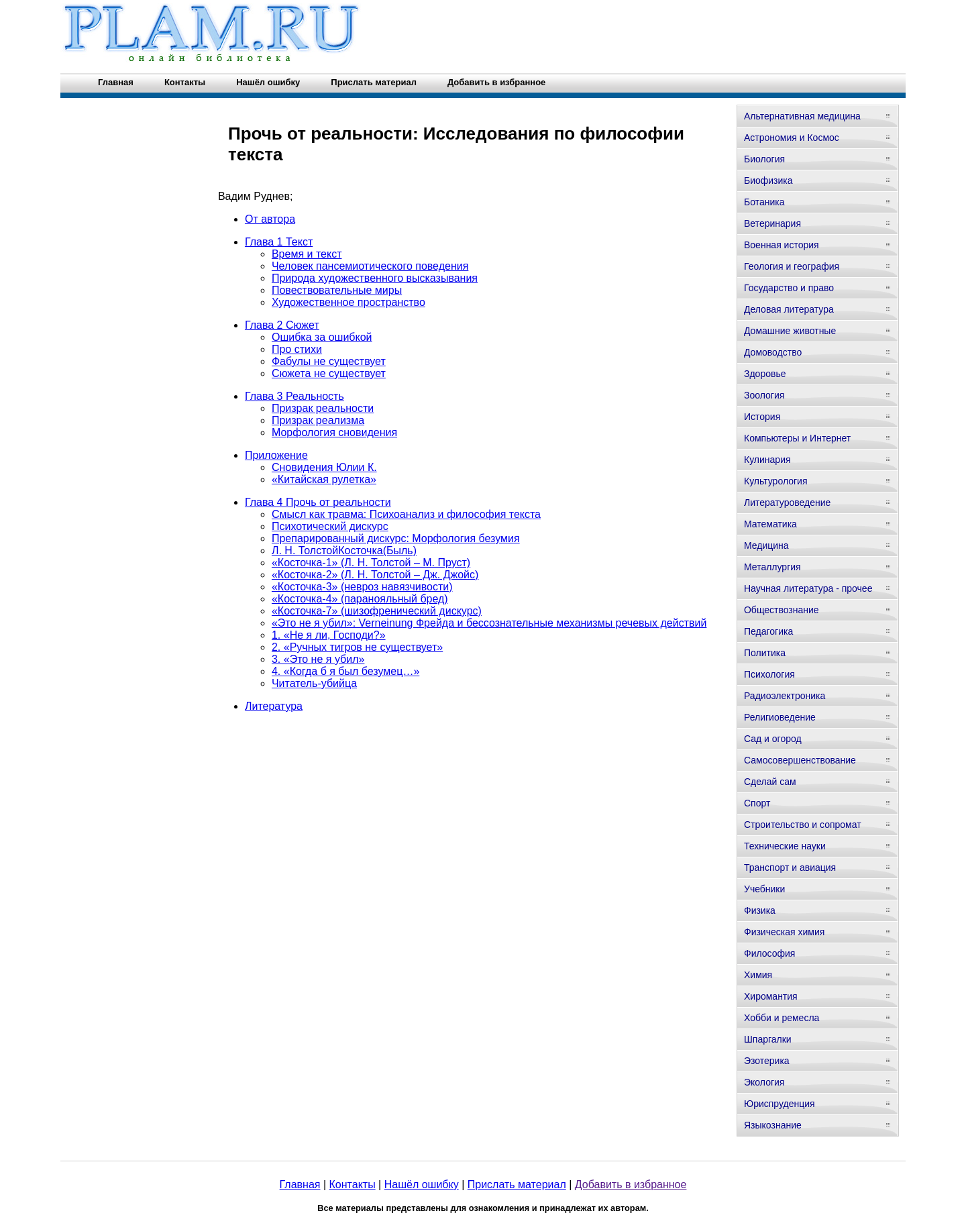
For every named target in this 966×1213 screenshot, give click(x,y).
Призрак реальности (323, 408)
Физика (759, 910)
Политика (765, 652)
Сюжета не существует (329, 373)
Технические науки (785, 846)
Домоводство (773, 352)
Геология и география (791, 266)
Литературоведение (787, 502)
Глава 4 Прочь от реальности (318, 502)
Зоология (764, 395)
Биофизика (768, 180)
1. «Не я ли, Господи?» (329, 635)
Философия (769, 953)
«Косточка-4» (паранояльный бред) (360, 598)
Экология (764, 1082)
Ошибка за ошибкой (322, 337)
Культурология (776, 481)
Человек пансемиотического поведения (370, 266)
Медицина (766, 545)
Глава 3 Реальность (294, 396)
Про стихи (297, 349)
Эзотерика (767, 1060)
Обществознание (781, 609)
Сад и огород (773, 738)
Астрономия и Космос (791, 137)
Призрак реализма (318, 420)
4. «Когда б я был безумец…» (345, 671)
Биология (764, 159)
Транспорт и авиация (790, 867)
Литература (274, 706)
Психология (769, 674)
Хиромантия (771, 996)
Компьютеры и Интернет (797, 438)
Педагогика (768, 631)
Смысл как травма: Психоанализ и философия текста (406, 514)
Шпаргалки (768, 1039)
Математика (770, 524)
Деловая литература (789, 309)
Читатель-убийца (314, 683)
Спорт (757, 803)
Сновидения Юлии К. (324, 467)
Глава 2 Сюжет (282, 325)
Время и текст (307, 254)
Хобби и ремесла (781, 1017)
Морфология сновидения (334, 432)
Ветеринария (772, 223)
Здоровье (765, 373)
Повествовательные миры (337, 290)
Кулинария (767, 459)
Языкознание (773, 1125)
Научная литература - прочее (808, 588)
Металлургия (772, 567)
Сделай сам (770, 781)
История (762, 416)
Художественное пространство (348, 302)
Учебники (764, 889)
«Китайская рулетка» (324, 479)
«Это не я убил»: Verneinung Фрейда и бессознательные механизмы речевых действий (489, 623)
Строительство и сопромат (802, 824)
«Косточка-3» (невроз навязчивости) (362, 586)
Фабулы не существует (329, 361)
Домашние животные (790, 330)
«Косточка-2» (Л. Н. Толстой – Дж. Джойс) (375, 574)
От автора (270, 219)
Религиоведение (780, 717)
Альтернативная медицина (802, 116)
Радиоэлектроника (784, 695)
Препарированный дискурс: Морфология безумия (396, 538)
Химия (758, 974)
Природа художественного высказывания (375, 278)
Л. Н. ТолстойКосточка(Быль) (344, 550)
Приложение (276, 455)
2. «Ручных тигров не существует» (357, 647)
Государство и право (789, 287)
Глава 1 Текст (279, 242)
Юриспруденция (779, 1103)
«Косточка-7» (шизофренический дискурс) (377, 611)
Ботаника (764, 202)
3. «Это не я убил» (318, 659)
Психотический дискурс (330, 526)
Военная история (781, 245)
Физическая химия (784, 932)
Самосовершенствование (800, 760)
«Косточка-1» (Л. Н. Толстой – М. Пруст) (371, 562)
